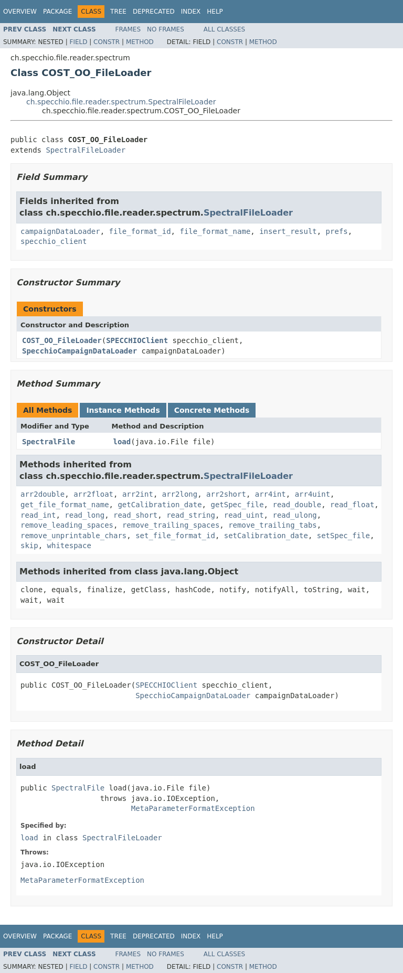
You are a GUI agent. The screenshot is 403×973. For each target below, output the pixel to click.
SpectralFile (48, 441)
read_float (352, 504)
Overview (20, 11)
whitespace (69, 545)
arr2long (179, 494)
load (122, 441)
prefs (337, 231)
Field (78, 42)
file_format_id (140, 231)
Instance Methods (123, 410)
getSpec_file (236, 504)
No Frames (165, 29)
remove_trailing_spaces (170, 525)
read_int (38, 515)
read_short (135, 515)
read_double (296, 504)
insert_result (288, 231)
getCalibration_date (160, 504)
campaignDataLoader (60, 231)
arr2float (93, 494)
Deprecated (154, 11)
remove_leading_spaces (66, 525)
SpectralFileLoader (85, 150)
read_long (84, 515)
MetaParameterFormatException (193, 808)
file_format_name (214, 231)
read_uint (244, 515)
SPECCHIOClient (137, 340)
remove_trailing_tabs (272, 525)
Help (215, 11)
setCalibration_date (266, 535)
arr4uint (312, 494)
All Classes (224, 29)
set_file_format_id (175, 535)
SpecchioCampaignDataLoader (79, 351)
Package (57, 11)
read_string (190, 515)
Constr (106, 42)
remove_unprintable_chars (73, 535)
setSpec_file (343, 535)
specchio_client (53, 241)
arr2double (42, 494)
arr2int (137, 494)
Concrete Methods (212, 410)
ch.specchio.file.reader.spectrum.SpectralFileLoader (121, 102)
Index (191, 11)
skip (29, 545)
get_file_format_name (64, 504)
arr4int (270, 494)
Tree (118, 11)
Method (140, 42)
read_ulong (294, 515)
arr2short (226, 494)
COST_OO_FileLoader (62, 340)
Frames (128, 29)
